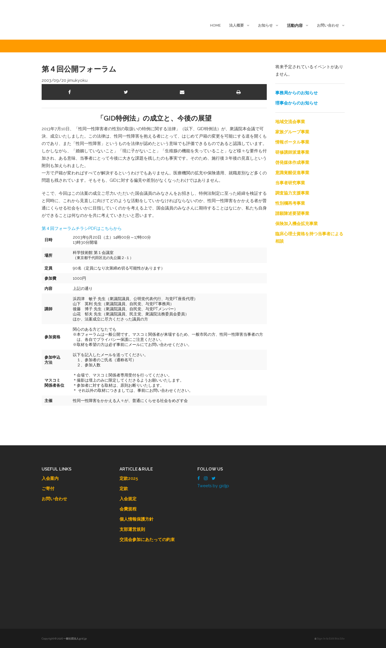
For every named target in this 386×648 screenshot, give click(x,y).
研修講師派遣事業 (292, 152)
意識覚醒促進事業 (292, 172)
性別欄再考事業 (290, 203)
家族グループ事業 (292, 131)
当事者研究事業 (290, 182)
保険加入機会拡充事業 (296, 223)
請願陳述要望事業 (292, 213)
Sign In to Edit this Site (330, 638)
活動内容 (295, 25)
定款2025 (129, 478)
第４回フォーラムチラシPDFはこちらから (82, 228)
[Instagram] (206, 478)
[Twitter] (214, 478)
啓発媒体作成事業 (292, 162)
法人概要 (236, 25)
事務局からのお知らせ (296, 92)
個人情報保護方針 (136, 519)
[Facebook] (198, 478)
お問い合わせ (328, 25)
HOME (215, 25)
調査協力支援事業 (292, 193)
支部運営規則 (132, 529)
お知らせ (265, 25)
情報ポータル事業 (292, 142)
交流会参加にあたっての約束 (147, 539)
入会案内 (50, 478)
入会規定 (128, 498)
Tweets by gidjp (213, 485)
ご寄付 (48, 488)
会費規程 (128, 509)
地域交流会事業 (290, 121)
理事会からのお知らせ (296, 103)
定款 (124, 488)
